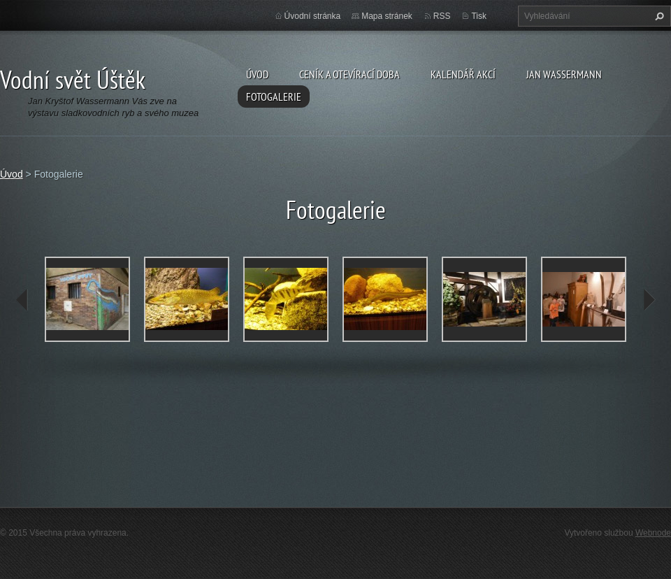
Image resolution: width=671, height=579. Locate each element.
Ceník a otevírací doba (349, 74)
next (649, 300)
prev (22, 300)
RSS (442, 16)
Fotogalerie (273, 96)
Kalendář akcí (463, 74)
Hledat (657, 16)
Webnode (653, 533)
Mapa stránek (386, 16)
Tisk (478, 16)
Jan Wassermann (564, 74)
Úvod (257, 74)
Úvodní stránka (312, 16)
